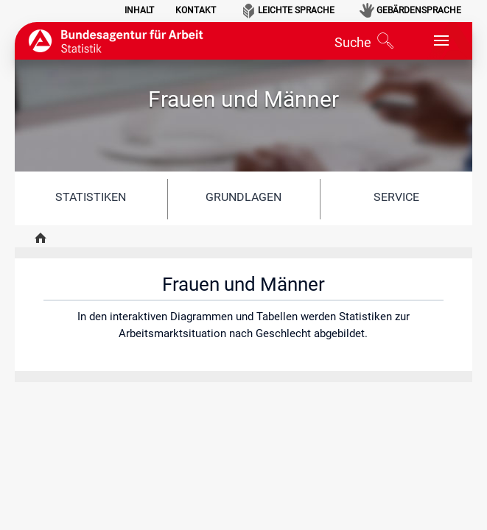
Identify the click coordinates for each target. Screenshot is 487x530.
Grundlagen (243, 197)
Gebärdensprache (418, 10)
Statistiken (90, 197)
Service (396, 197)
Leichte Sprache (296, 10)
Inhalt (139, 10)
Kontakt (195, 10)
